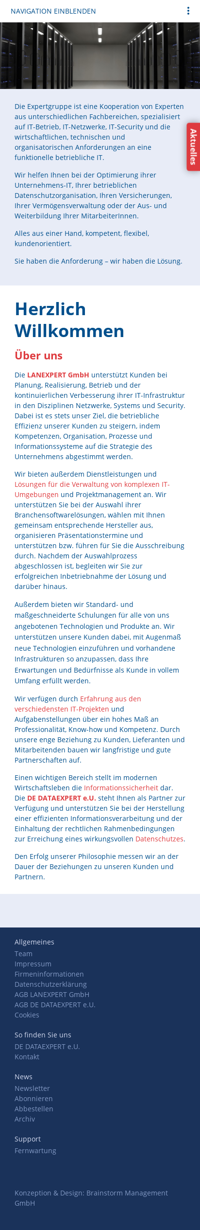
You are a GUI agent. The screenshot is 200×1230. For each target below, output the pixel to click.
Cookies (27, 1014)
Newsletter (32, 1088)
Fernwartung (35, 1150)
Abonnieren (34, 1098)
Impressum (33, 963)
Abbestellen (34, 1108)
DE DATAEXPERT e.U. (47, 1046)
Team (24, 953)
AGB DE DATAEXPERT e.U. (55, 1004)
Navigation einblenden (53, 11)
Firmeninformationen (49, 974)
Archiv (25, 1118)
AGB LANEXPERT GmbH (52, 994)
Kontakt (27, 1056)
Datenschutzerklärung (51, 984)
